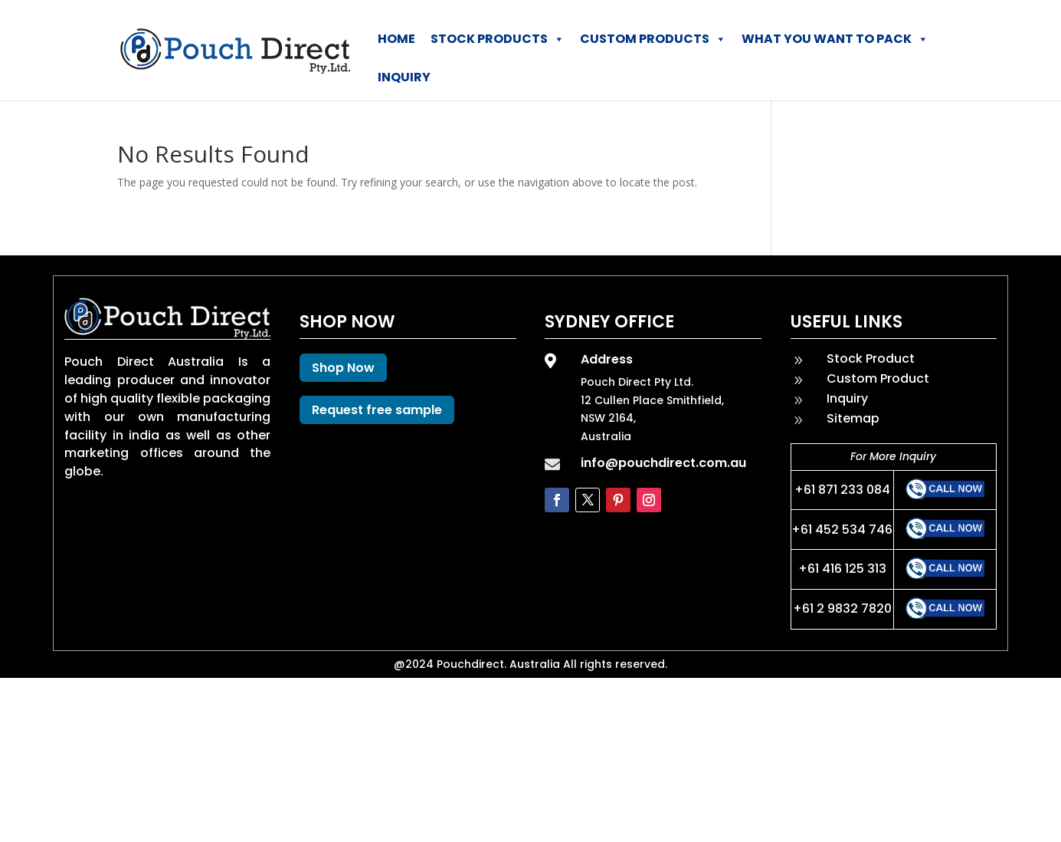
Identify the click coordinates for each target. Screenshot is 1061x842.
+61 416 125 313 (842, 568)
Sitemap (853, 418)
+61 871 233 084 (842, 489)
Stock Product (871, 358)
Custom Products (653, 39)
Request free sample (377, 410)
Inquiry (404, 77)
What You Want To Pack (835, 39)
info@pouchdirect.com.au (663, 463)
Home (396, 39)
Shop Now (343, 368)
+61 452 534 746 (841, 529)
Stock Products (498, 39)
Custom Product (878, 378)
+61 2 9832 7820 (842, 608)
